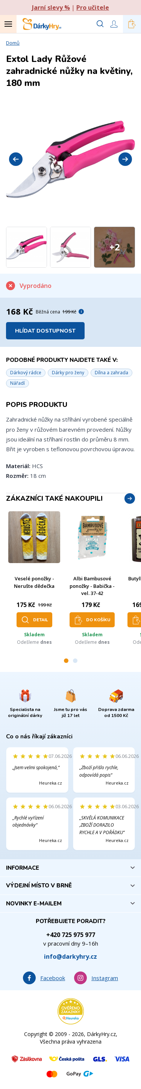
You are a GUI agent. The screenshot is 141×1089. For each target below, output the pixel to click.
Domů (13, 42)
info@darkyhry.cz (70, 956)
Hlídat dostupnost (45, 330)
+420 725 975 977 (70, 935)
